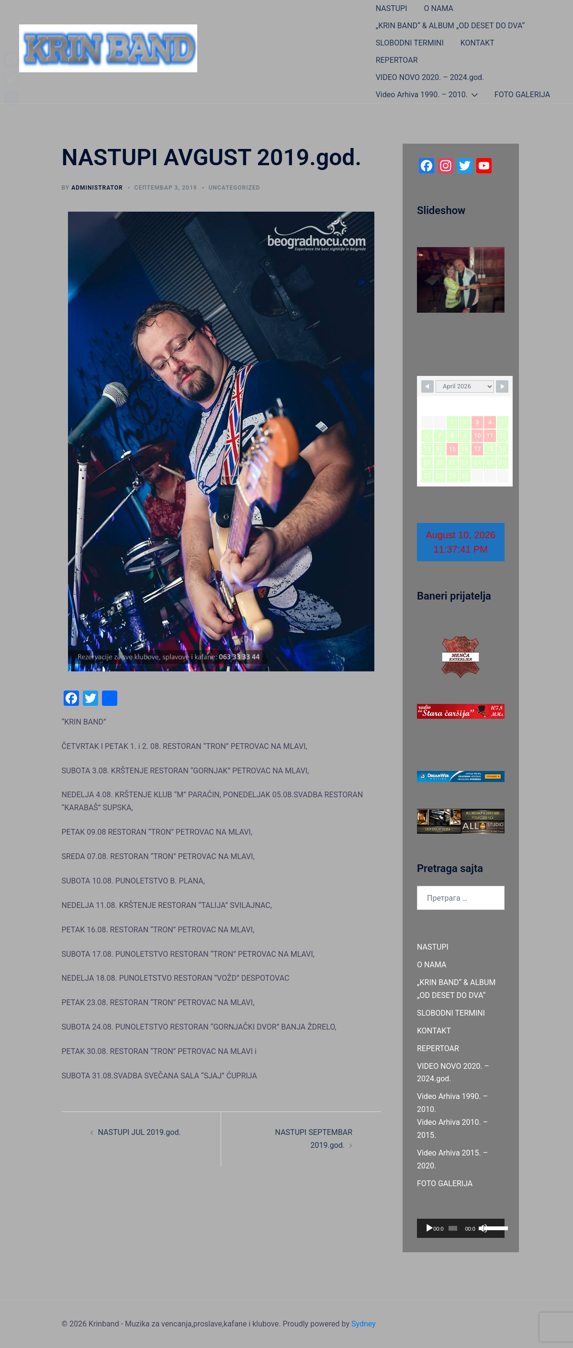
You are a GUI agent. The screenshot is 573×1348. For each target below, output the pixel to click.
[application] (461, 1228)
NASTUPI (391, 8)
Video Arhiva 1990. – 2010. (422, 94)
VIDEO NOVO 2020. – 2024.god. (430, 77)
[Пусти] (429, 1228)
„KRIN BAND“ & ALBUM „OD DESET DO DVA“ (450, 25)
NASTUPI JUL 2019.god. (139, 1132)
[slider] (453, 1228)
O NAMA (439, 8)
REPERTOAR (397, 60)
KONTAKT (477, 42)
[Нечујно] (483, 1228)
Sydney (363, 1323)
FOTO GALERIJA (522, 94)
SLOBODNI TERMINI (410, 42)
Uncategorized (234, 187)
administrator (97, 187)
